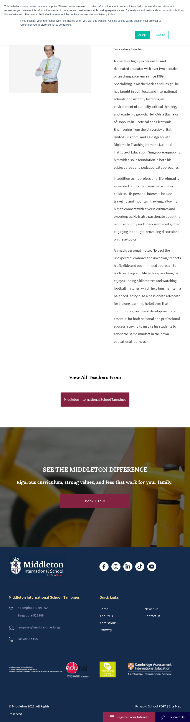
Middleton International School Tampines (95, 399)
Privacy (140, 706)
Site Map (175, 706)
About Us (106, 616)
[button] (95, 501)
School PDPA (157, 706)
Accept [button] (142, 34)
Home (103, 609)
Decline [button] (160, 34)
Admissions (108, 623)
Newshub (151, 609)
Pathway (106, 630)
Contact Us (152, 616)
